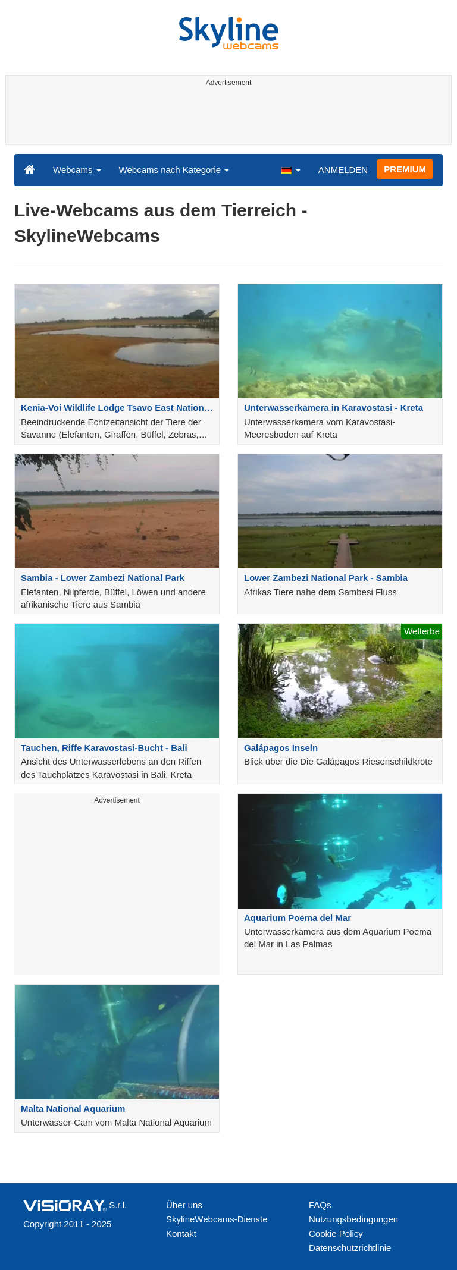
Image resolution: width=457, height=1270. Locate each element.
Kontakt (181, 1233)
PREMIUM (405, 169)
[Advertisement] (226, 117)
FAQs (320, 1205)
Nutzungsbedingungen (353, 1219)
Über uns (184, 1205)
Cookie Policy (336, 1233)
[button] (290, 169)
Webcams (77, 170)
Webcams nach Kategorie (174, 170)
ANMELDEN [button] (343, 170)
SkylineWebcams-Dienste (217, 1219)
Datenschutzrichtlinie (350, 1248)
